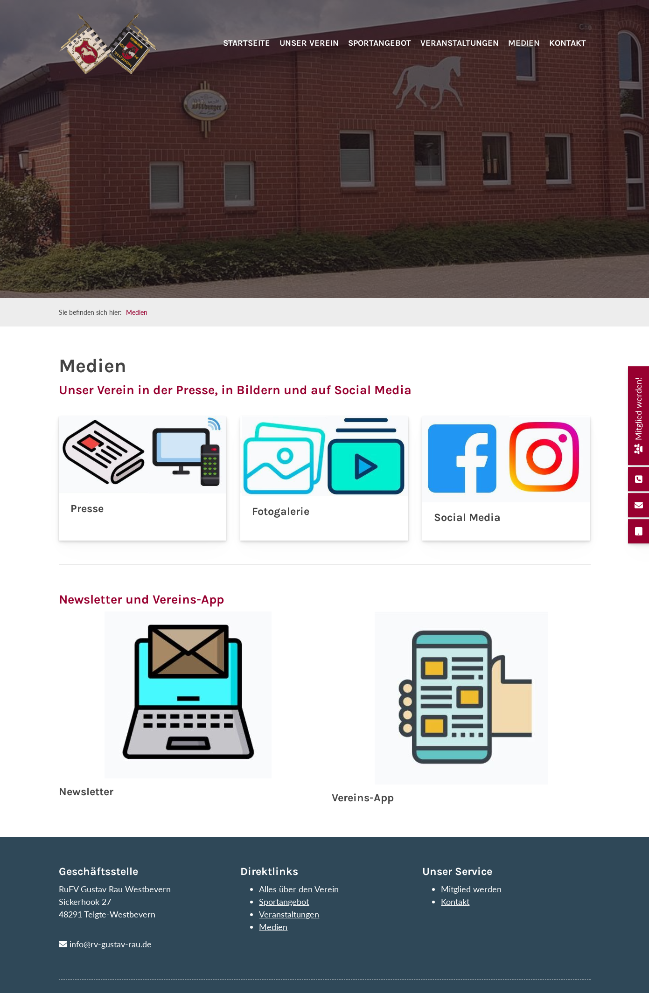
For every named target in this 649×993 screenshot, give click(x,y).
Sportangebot (379, 50)
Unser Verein (309, 50)
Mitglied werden (471, 889)
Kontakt (567, 50)
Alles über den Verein (299, 889)
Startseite (246, 50)
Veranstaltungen (459, 50)
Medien (524, 50)
